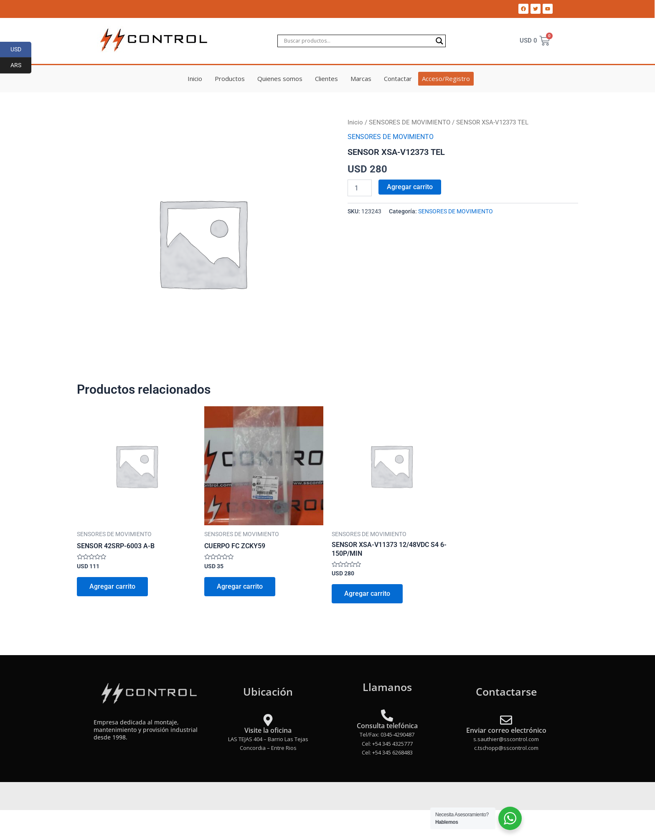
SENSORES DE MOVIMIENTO (409, 122)
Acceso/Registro (446, 78)
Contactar (398, 78)
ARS (21, 65)
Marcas (360, 78)
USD (21, 50)
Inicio (195, 78)
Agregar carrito (410, 187)
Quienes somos (279, 78)
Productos (230, 78)
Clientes (326, 78)
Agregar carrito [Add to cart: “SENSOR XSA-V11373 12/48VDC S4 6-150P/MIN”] (367, 593)
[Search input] (358, 41)
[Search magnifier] (439, 41)
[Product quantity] (360, 188)
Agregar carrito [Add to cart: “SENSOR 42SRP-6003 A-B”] (112, 586)
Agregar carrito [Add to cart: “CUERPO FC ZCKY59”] (240, 586)
